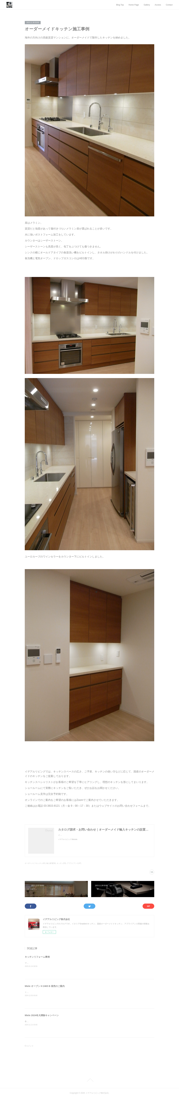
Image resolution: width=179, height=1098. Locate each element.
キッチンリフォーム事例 (37, 957)
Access (158, 5)
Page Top (89, 1080)
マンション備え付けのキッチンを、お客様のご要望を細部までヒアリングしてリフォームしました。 (68, 963)
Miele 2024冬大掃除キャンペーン (42, 1015)
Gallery (147, 5)
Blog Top (120, 5)
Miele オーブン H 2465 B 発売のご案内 (45, 986)
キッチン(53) (61, 863)
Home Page (134, 5)
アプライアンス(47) (74, 863)
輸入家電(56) (51, 863)
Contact (169, 5)
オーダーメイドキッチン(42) (35, 863)
